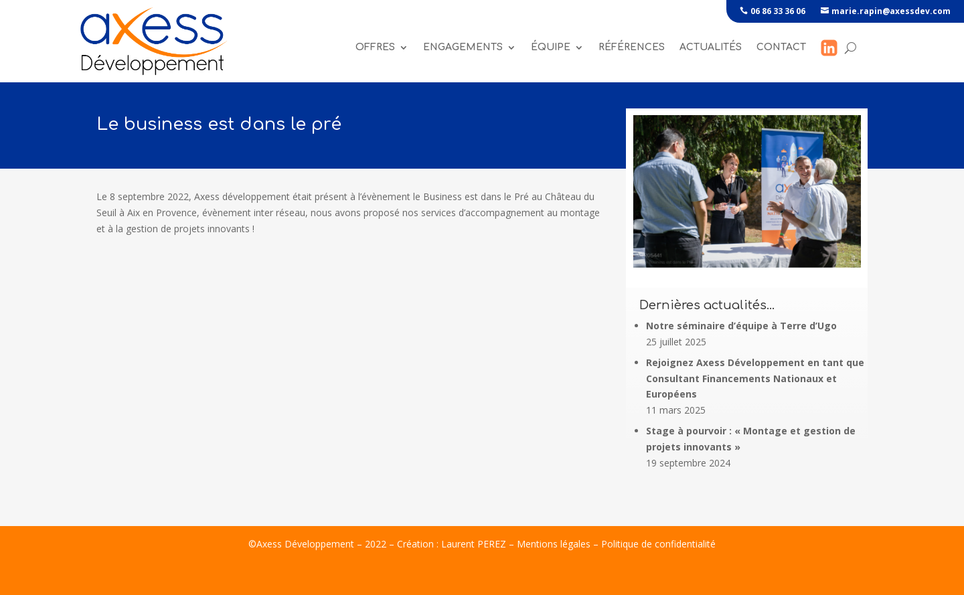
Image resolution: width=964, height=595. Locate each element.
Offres (375, 47)
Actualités (710, 47)
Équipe (550, 47)
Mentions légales (553, 543)
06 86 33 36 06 (777, 11)
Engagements (463, 47)
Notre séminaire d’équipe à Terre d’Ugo (741, 325)
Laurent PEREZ (473, 543)
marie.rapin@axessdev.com (891, 11)
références (631, 47)
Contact (781, 47)
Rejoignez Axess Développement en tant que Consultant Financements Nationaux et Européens (755, 378)
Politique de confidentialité (658, 543)
